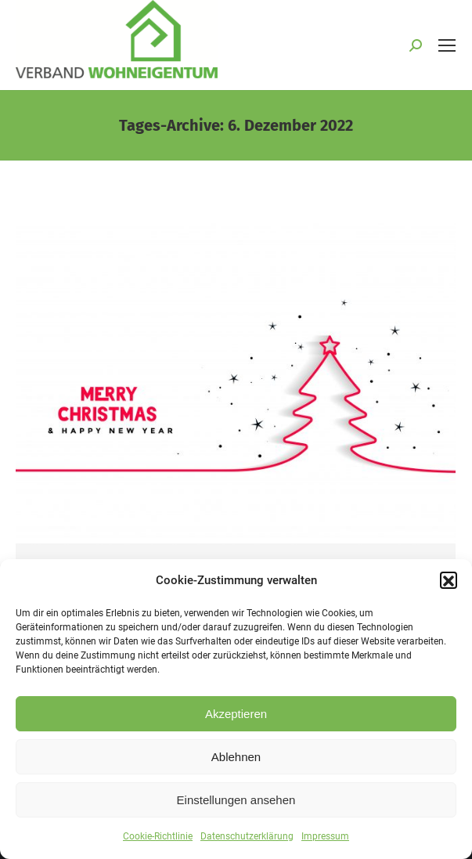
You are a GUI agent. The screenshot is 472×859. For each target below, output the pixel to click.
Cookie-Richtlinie (158, 841)
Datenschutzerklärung (247, 841)
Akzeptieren (236, 718)
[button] (448, 585)
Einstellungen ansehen (236, 804)
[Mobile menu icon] (447, 45)
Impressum (325, 841)
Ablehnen (236, 761)
